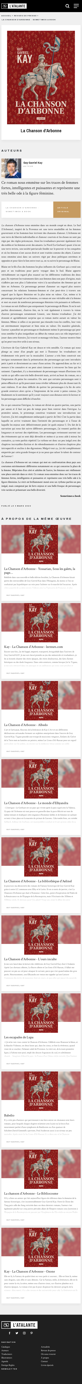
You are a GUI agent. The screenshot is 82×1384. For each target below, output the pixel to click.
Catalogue (5, 1346)
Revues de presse (25, 16)
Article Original (63, 210)
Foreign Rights (8, 1365)
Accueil (6, 16)
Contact (44, 1361)
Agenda (4, 1361)
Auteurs (5, 1350)
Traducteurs (6, 1354)
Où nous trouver (48, 1354)
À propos (45, 1357)
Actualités (45, 1346)
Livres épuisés (47, 1365)
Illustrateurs (6, 1357)
